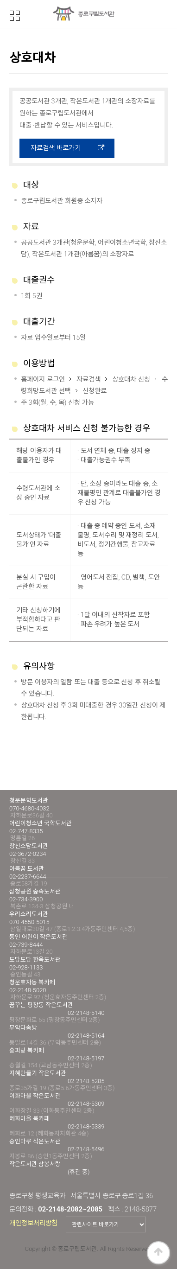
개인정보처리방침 (33, 1223)
